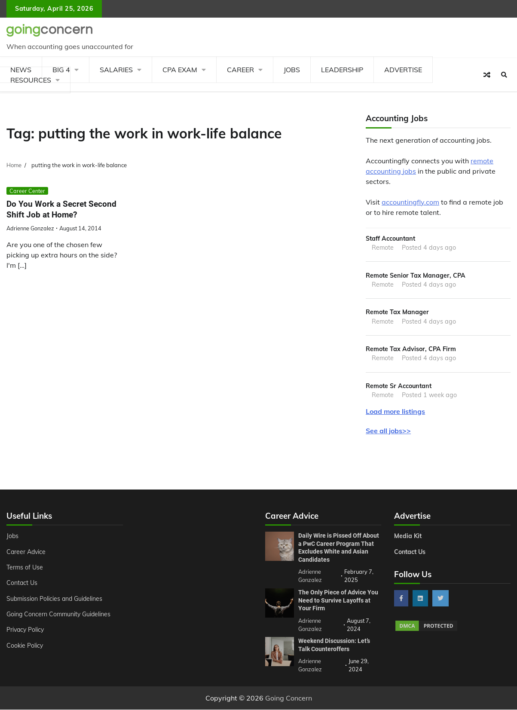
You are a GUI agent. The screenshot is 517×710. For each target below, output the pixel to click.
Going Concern (288, 698)
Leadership (342, 69)
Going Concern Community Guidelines (59, 614)
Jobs (292, 69)
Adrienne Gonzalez (30, 228)
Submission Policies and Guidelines (55, 599)
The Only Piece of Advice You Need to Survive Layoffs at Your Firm (338, 600)
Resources (30, 80)
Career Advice (26, 552)
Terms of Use (24, 568)
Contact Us (22, 583)
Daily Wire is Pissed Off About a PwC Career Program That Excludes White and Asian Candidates (338, 548)
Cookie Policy (24, 646)
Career (240, 69)
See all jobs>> (388, 431)
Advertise (403, 69)
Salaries (116, 69)
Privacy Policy (26, 630)
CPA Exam (179, 69)
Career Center (27, 190)
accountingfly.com (410, 202)
